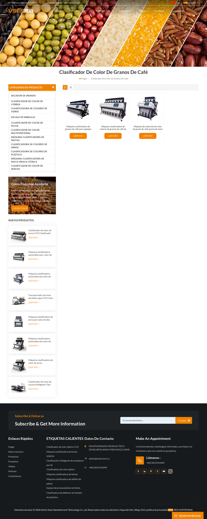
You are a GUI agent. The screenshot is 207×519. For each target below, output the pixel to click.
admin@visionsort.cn (99, 458)
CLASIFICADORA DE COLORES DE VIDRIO (29, 110)
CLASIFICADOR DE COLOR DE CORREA (27, 103)
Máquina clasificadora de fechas (62, 474)
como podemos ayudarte (29, 184)
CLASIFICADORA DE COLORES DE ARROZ (29, 146)
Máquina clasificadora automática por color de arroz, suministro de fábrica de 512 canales (40, 253)
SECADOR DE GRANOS (23, 95)
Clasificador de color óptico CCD (62, 446)
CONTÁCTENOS (19, 208)
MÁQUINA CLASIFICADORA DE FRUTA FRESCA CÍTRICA (27, 160)
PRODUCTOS (103, 10)
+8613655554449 (98, 467)
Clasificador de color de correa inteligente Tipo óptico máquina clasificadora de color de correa (40, 383)
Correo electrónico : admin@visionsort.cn (64, 2)
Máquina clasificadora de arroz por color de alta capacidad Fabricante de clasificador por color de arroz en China (40, 318)
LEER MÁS (33, 237)
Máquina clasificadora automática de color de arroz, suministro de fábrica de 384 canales (39, 275)
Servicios (159, 10)
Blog (137, 509)
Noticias (12, 471)
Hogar (58, 10)
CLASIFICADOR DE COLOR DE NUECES (27, 167)
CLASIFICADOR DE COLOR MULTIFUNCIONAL (25, 131)
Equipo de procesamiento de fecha (63, 487)
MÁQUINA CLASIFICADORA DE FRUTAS (27, 139)
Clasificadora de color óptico (60, 469)
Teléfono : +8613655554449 (24, 2)
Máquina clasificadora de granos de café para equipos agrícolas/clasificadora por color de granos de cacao (78, 127)
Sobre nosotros (77, 10)
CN (175, 2)
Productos (13, 456)
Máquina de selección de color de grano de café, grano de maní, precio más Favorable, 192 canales (148, 127)
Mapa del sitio (126, 509)
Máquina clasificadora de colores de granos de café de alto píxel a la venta (113, 127)
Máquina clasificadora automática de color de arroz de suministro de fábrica (39, 340)
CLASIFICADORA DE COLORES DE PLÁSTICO (29, 153)
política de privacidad (156, 509)
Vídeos (142, 10)
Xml (143, 509)
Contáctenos (178, 10)
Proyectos (126, 10)
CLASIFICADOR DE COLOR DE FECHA (27, 124)
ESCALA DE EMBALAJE (23, 117)
